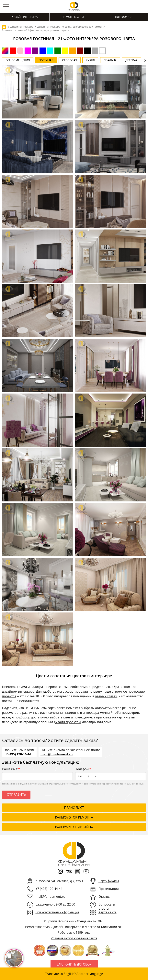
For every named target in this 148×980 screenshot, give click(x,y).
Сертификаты (108, 881)
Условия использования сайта (74, 938)
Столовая (69, 60)
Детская (131, 60)
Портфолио (123, 17)
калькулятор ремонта (74, 817)
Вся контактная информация (57, 912)
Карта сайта (107, 912)
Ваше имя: (37, 773)
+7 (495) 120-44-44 (17, 754)
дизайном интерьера (18, 691)
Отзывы (104, 896)
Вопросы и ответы (106, 906)
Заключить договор (74, 964)
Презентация (108, 889)
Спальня (110, 60)
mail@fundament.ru (56, 754)
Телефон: (110, 773)
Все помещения (18, 60)
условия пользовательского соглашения (59, 783)
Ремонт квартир (74, 17)
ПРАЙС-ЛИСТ (74, 807)
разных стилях (106, 696)
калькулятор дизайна (74, 827)
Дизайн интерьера (25, 17)
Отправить (16, 794)
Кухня (90, 60)
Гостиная (46, 60)
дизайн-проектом (67, 722)
